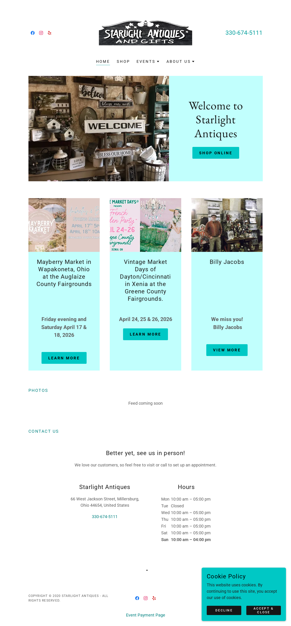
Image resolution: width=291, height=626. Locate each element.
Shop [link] (123, 61)
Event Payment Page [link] (145, 615)
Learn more (64, 358)
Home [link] (103, 61)
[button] (148, 61)
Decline (223, 610)
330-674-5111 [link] (244, 32)
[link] (32, 33)
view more (227, 350)
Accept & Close (263, 610)
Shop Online (215, 153)
